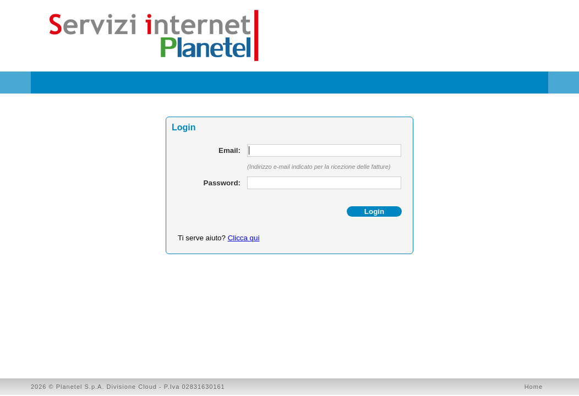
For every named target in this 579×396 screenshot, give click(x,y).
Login (374, 211)
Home (534, 386)
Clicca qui (244, 238)
